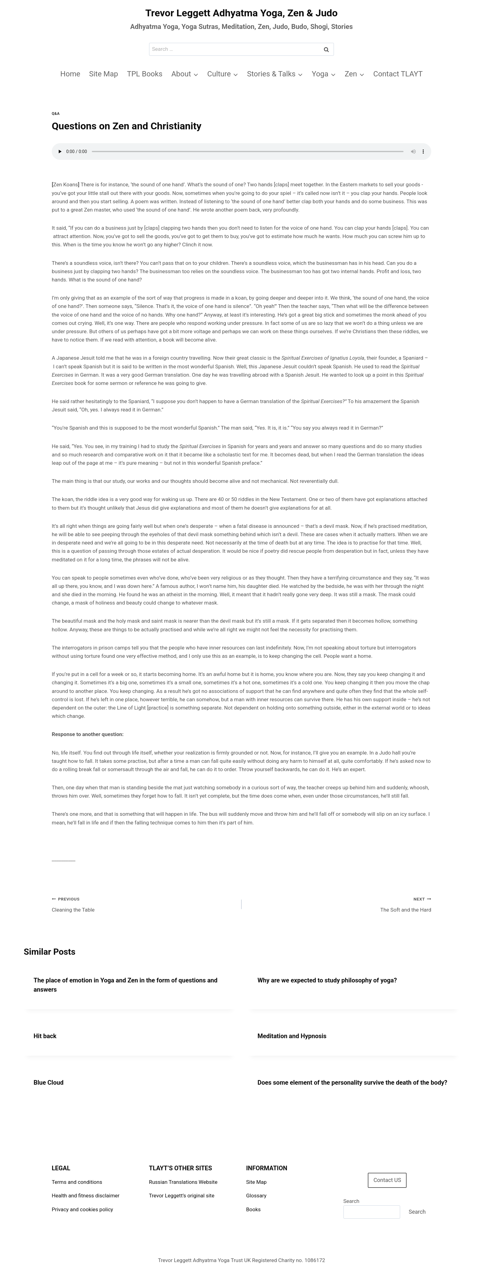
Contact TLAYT (398, 74)
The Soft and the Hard (339, 904)
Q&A (56, 113)
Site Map (103, 74)
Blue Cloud (48, 1082)
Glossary (256, 1195)
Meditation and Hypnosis (292, 1036)
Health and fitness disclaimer (86, 1195)
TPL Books (144, 74)
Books (253, 1209)
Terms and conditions (77, 1182)
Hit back (45, 1036)
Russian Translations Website (183, 1182)
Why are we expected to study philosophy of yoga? (327, 980)
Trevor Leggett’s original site (181, 1195)
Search (351, 1201)
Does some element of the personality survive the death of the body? (352, 1082)
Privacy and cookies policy (82, 1209)
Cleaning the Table (144, 904)
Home (70, 74)
